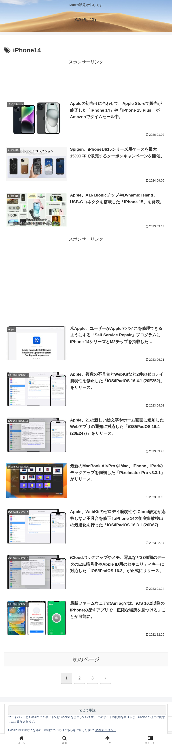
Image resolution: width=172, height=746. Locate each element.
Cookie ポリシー (105, 730)
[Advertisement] (86, 78)
